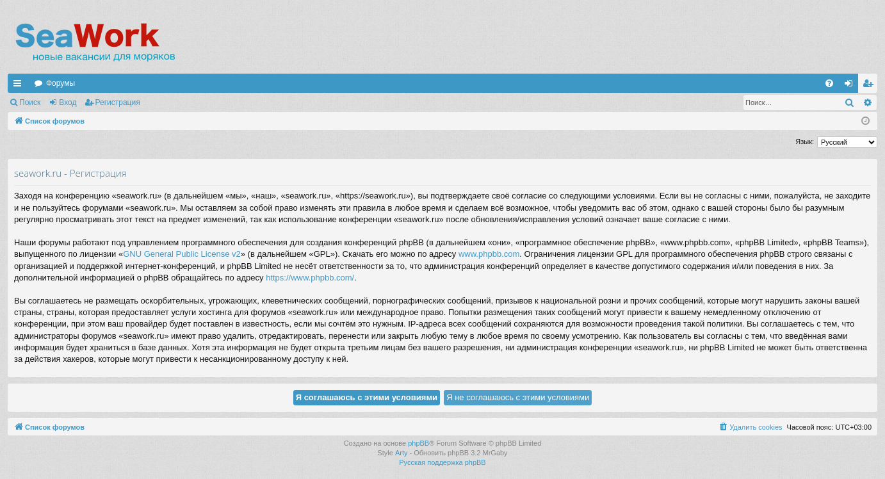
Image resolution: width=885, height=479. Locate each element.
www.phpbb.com (489, 254)
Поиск (29, 102)
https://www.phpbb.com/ (310, 277)
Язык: (804, 141)
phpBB (418, 443)
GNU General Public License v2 (182, 254)
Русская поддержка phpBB (442, 462)
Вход (67, 102)
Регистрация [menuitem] (870, 86)
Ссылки (20, 86)
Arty (401, 453)
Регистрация (117, 102)
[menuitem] (829, 83)
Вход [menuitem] (851, 86)
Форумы (60, 83)
